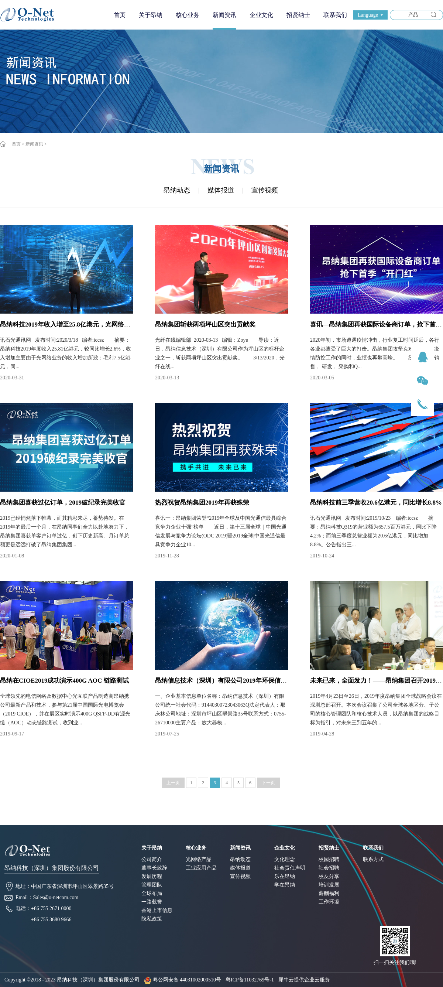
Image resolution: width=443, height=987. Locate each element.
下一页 (268, 782)
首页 (120, 15)
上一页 (173, 782)
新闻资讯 (34, 144)
